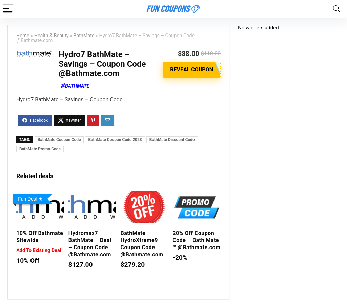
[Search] (336, 9)
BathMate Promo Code (40, 149)
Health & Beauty (51, 36)
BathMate (83, 36)
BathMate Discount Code (172, 139)
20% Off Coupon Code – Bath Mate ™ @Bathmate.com (196, 240)
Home (22, 36)
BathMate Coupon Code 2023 (115, 139)
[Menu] (8, 9)
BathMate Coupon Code (59, 139)
